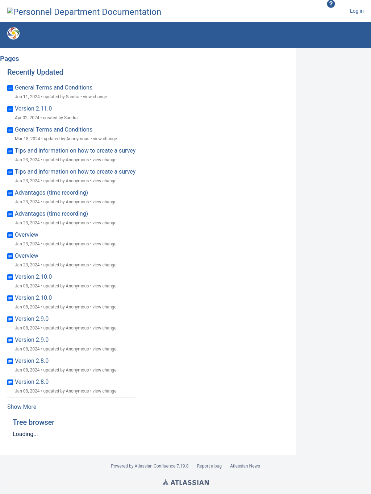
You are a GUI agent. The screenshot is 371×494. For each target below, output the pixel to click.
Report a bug (209, 466)
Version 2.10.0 (33, 276)
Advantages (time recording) (51, 192)
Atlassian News (245, 466)
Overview (26, 234)
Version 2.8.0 (32, 360)
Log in (357, 11)
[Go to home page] (84, 11)
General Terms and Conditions (53, 87)
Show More (21, 406)
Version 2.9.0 (32, 318)
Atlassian (186, 482)
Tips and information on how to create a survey (75, 150)
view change (95, 96)
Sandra (72, 96)
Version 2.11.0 (33, 108)
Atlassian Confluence (154, 466)
